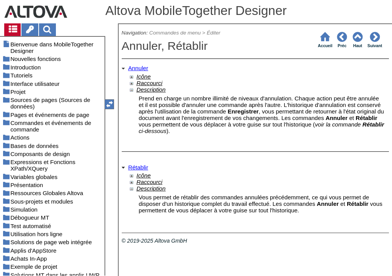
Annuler (138, 68)
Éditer (213, 33)
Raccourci (150, 83)
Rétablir (138, 167)
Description (151, 89)
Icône (144, 76)
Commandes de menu (175, 33)
